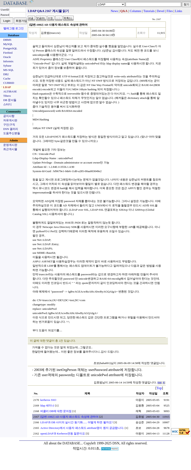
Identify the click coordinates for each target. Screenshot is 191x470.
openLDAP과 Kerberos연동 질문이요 (62, 433)
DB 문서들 (9, 100)
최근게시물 (10, 149)
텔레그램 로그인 (13, 28)
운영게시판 (10, 144)
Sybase (7, 65)
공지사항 (8, 116)
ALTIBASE (10, 91)
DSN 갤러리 (10, 129)
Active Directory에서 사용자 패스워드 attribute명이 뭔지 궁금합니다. (82, 428)
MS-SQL (8, 70)
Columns (135, 11)
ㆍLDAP (5, 87)
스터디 (7, 104)
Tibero (7, 95)
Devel (160, 11)
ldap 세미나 (47, 405)
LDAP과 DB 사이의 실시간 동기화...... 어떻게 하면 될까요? (76, 422)
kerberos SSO (48, 400)
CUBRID (8, 82)
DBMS (7, 39)
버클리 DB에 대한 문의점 (56, 411)
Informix (8, 61)
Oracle (7, 57)
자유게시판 (10, 120)
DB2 (6, 74)
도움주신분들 (11, 133)
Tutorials (149, 11)
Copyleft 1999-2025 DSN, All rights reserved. (115, 443)
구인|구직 (9, 124)
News (114, 11)
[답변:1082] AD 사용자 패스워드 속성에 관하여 (69, 416)
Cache (6, 78)
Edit (159, 382)
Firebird (8, 52)
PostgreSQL (10, 48)
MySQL (8, 44)
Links (178, 11)
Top (159, 388)
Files (170, 11)
